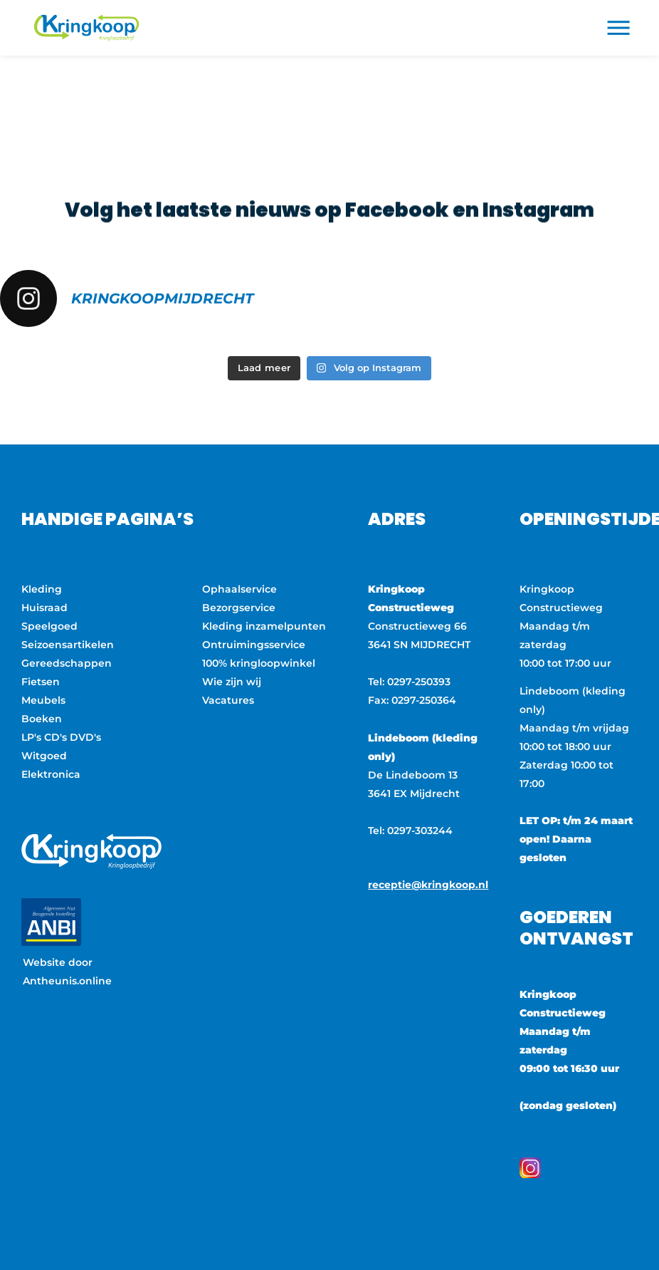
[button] (619, 28)
